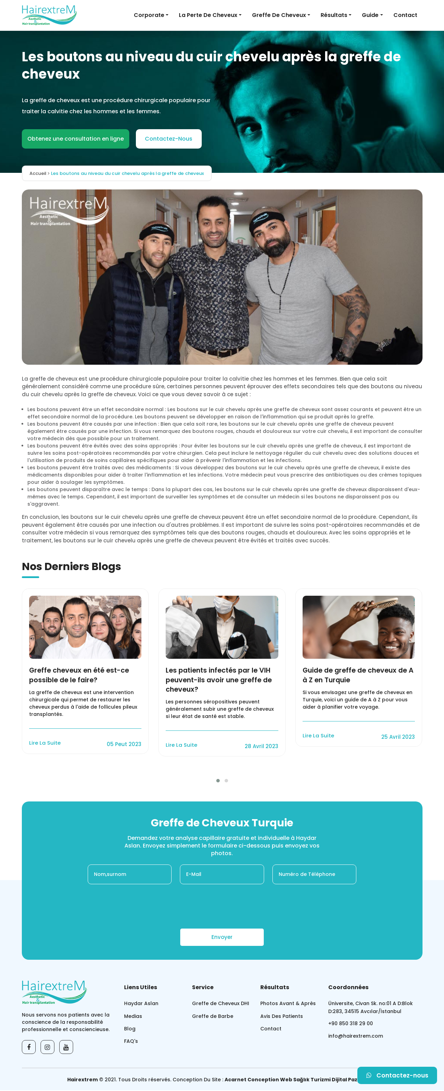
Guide (370, 15)
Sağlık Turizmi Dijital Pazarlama (335, 1080)
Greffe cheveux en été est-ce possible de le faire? (81, 675)
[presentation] (222, 907)
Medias (133, 1016)
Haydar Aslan (141, 1004)
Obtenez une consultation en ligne (75, 139)
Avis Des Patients (281, 1016)
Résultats (334, 15)
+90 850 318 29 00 (350, 1024)
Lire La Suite (45, 743)
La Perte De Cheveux (208, 15)
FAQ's (131, 1042)
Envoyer (222, 937)
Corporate (149, 15)
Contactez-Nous (168, 139)
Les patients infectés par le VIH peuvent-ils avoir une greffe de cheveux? (221, 680)
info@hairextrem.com (355, 1037)
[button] (218, 781)
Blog (130, 1029)
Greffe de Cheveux (279, 15)
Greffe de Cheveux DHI (220, 1004)
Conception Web (269, 1080)
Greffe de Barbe (212, 1016)
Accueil (39, 173)
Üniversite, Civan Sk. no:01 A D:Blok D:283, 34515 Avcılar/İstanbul (370, 1008)
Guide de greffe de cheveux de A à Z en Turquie (358, 675)
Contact (405, 15)
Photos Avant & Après (288, 1004)
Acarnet (235, 1080)
